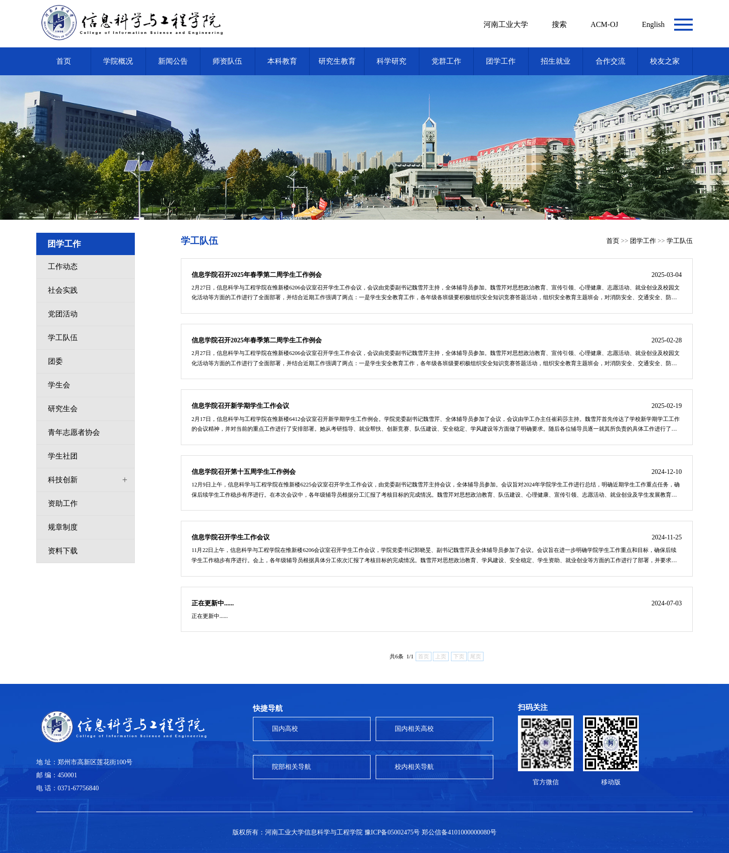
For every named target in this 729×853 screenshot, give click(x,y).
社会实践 (63, 290)
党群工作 (446, 61)
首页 (63, 61)
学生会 (59, 385)
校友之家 (665, 61)
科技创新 (63, 480)
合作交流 (610, 61)
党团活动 (63, 314)
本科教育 (282, 61)
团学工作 (501, 61)
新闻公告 (173, 61)
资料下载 (63, 551)
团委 (55, 361)
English (653, 24)
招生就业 (555, 61)
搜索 (559, 24)
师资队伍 (227, 61)
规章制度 (63, 527)
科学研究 (391, 61)
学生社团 (63, 456)
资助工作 (63, 503)
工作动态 (63, 266)
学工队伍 (63, 337)
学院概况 (118, 61)
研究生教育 (337, 61)
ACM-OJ (604, 24)
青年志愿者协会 (74, 432)
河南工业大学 (506, 24)
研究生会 (63, 409)
